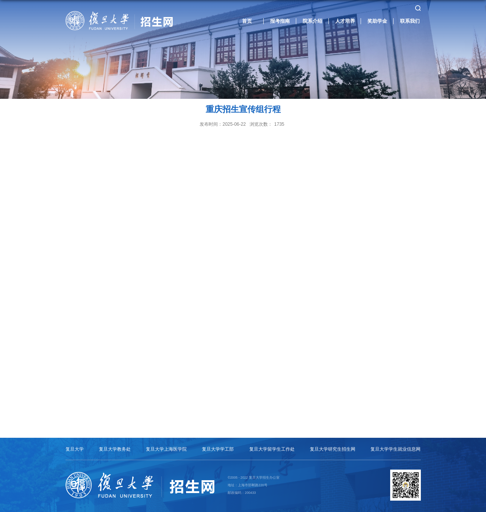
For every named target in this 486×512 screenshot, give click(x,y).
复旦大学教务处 (115, 449)
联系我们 (410, 21)
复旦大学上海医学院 (166, 449)
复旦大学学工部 (218, 449)
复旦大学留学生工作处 (272, 449)
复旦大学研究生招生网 (332, 449)
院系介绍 (312, 21)
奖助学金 (377, 21)
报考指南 (280, 21)
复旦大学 (75, 449)
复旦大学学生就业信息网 (395, 449)
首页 (247, 21)
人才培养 (345, 21)
